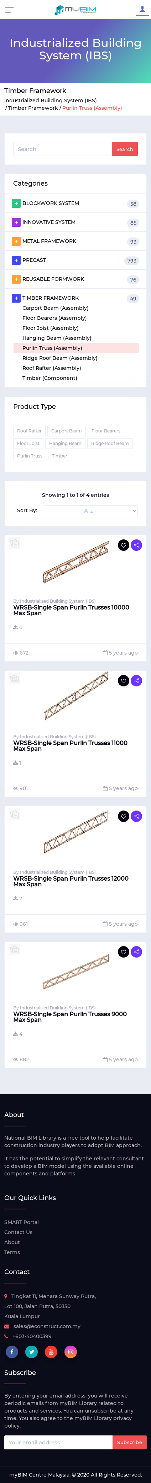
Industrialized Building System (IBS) (50, 100)
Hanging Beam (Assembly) (57, 338)
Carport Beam (66, 431)
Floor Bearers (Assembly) (54, 318)
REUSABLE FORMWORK (75, 279)
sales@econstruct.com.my (42, 1326)
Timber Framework (33, 108)
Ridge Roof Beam (110, 443)
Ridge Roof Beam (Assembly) (60, 358)
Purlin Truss (29, 456)
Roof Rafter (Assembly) (51, 368)
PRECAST (75, 260)
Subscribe (129, 1442)
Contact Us (18, 1232)
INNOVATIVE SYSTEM (75, 222)
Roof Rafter (29, 431)
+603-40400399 (28, 1336)
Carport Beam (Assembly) (55, 308)
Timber (59, 456)
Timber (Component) (49, 378)
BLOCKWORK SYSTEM (75, 203)
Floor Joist (28, 443)
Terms (12, 1252)
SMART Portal (21, 1222)
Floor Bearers (106, 431)
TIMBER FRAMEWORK (75, 298)
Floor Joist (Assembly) (50, 328)
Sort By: (27, 510)
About (12, 1242)
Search (124, 149)
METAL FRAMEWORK (75, 241)
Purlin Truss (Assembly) (52, 348)
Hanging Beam (65, 443)
